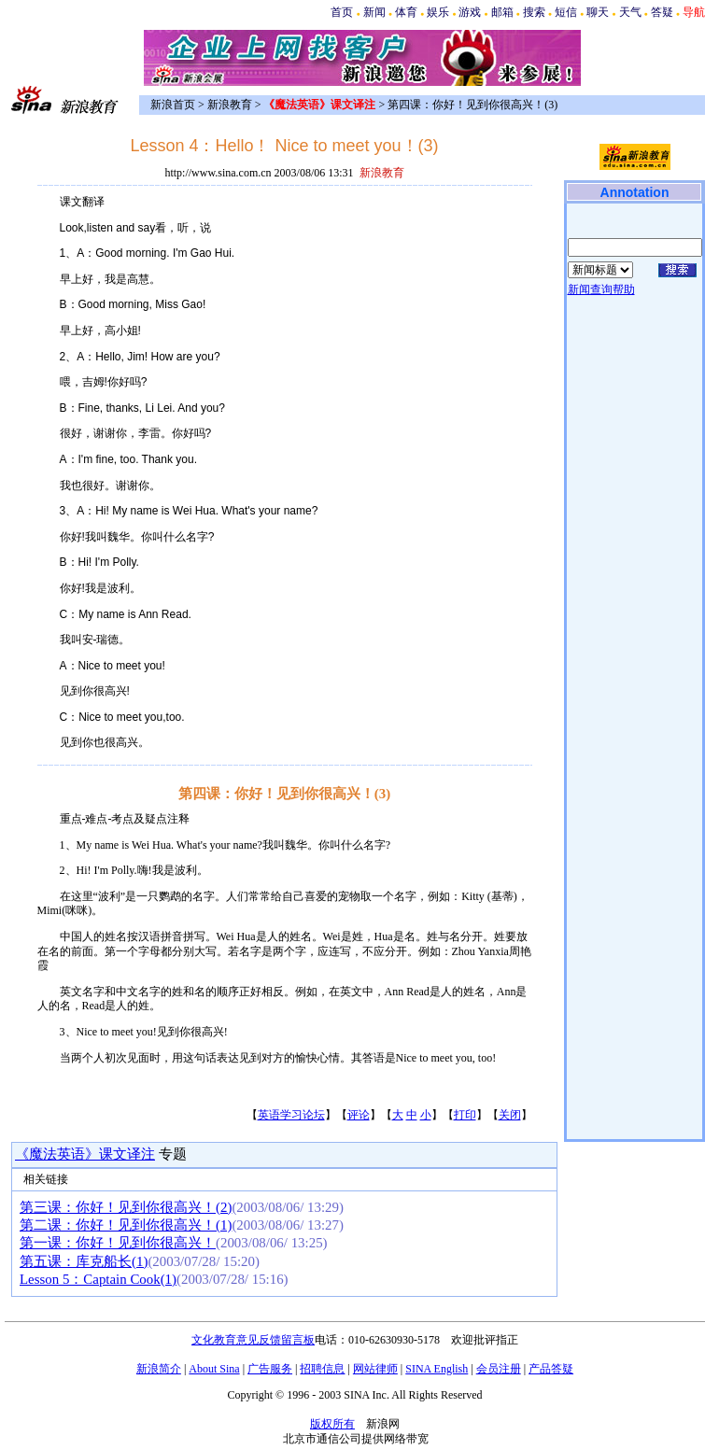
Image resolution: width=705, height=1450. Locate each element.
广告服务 (269, 1368)
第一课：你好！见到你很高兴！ (118, 1242)
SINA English (436, 1368)
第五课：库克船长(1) (84, 1261)
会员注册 (498, 1368)
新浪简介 (158, 1368)
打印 (465, 1114)
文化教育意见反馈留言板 (253, 1339)
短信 (566, 12)
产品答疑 (551, 1368)
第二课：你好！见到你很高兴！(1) (126, 1225)
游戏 (469, 12)
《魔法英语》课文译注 (85, 1154)
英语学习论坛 (291, 1114)
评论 (358, 1114)
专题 (171, 1154)
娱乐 (438, 12)
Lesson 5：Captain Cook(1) (98, 1279)
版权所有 (332, 1423)
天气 (630, 12)
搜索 (534, 12)
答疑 (662, 12)
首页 (342, 12)
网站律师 (375, 1368)
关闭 (510, 1114)
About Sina (214, 1368)
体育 (406, 12)
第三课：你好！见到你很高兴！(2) (126, 1207)
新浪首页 (172, 104)
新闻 (374, 12)
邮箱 (502, 12)
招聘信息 (322, 1368)
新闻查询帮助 (601, 289)
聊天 (597, 12)
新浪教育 (229, 104)
